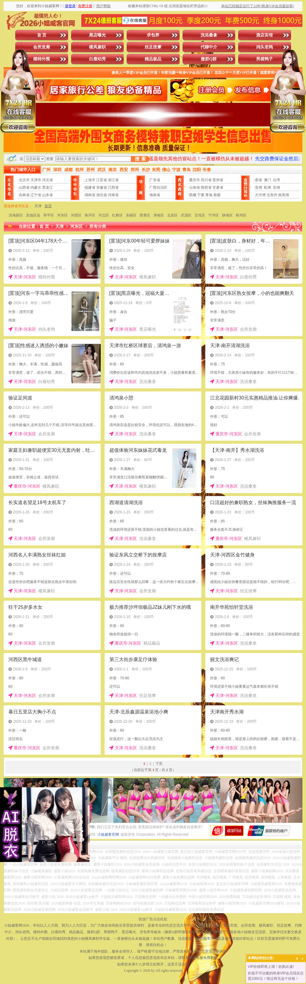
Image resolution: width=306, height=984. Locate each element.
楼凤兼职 (97, 47)
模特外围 (41, 59)
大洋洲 (260, 195)
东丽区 (131, 215)
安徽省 (101, 187)
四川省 (206, 180)
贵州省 (217, 180)
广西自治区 (158, 187)
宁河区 (213, 215)
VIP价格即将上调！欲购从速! (271, 967)
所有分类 (97, 226)
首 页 (42, 35)
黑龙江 (47, 187)
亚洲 (258, 187)
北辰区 (172, 215)
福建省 (90, 187)
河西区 (76, 215)
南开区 (90, 215)
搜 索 (140, 158)
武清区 (186, 215)
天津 (38, 206)
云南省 (194, 187)
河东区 (62, 215)
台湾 (276, 180)
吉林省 (24, 195)
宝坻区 (200, 215)
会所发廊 (41, 47)
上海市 (90, 180)
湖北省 (101, 195)
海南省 (154, 195)
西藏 (192, 195)
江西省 (113, 187)
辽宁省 (35, 195)
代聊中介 (209, 47)
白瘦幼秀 (97, 59)
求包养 (153, 35)
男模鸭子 (264, 59)
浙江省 (113, 180)
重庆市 (194, 180)
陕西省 (206, 187)
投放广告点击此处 (153, 919)
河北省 (47, 180)
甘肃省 (217, 187)
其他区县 (33, 215)
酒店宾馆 (264, 35)
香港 (258, 180)
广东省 (154, 180)
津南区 (158, 215)
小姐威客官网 (108, 834)
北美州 (272, 195)
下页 (159, 764)
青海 (208, 195)
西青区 (145, 215)
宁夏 (200, 195)
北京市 (24, 180)
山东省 (47, 195)
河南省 (113, 195)
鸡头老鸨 (264, 47)
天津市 (35, 180)
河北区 (103, 215)
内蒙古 (35, 187)
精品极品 (153, 59)
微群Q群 (209, 59)
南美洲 (283, 195)
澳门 (267, 180)
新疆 (217, 195)
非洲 (276, 187)
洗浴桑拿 (209, 35)
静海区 (227, 215)
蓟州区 (241, 215)
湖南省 (90, 195)
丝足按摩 (153, 47)
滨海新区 (16, 215)
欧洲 (267, 187)
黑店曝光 (97, 35)
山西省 (24, 187)
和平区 (48, 215)
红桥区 (117, 215)
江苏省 (101, 180)
